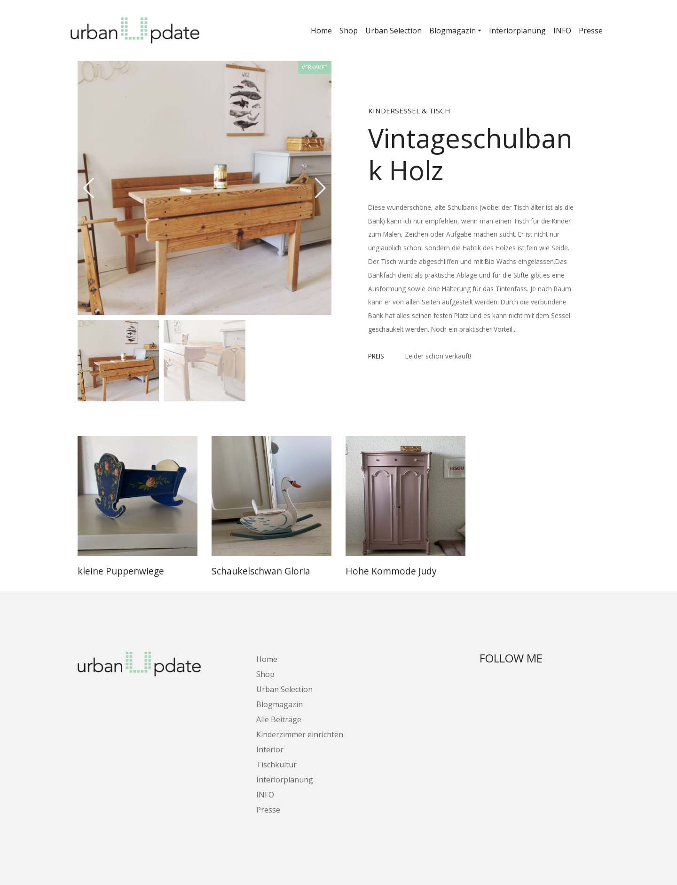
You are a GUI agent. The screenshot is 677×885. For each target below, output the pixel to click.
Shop (348, 30)
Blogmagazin (452, 30)
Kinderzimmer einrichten (299, 734)
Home (321, 30)
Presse (591, 30)
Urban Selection (393, 30)
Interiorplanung (517, 30)
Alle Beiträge (278, 719)
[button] (320, 188)
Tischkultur (276, 764)
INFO (562, 30)
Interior (269, 749)
